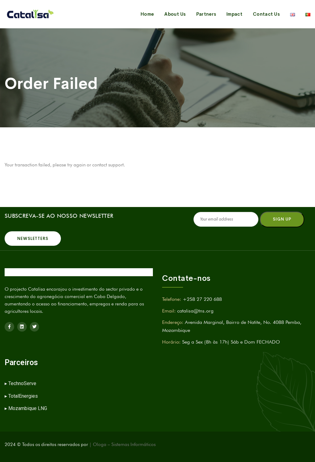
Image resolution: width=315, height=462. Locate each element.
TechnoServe (23, 383)
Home (147, 14)
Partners (206, 14)
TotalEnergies (23, 396)
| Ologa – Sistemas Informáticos (122, 444)
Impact (234, 14)
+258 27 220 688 (202, 299)
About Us (174, 14)
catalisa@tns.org (195, 311)
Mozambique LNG (27, 408)
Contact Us (266, 14)
